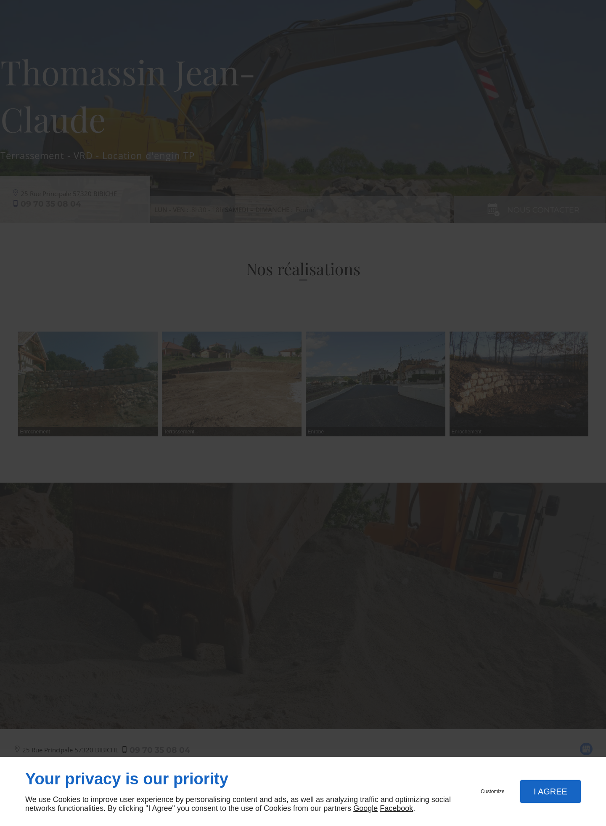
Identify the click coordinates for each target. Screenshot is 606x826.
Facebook (396, 808)
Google (365, 808)
